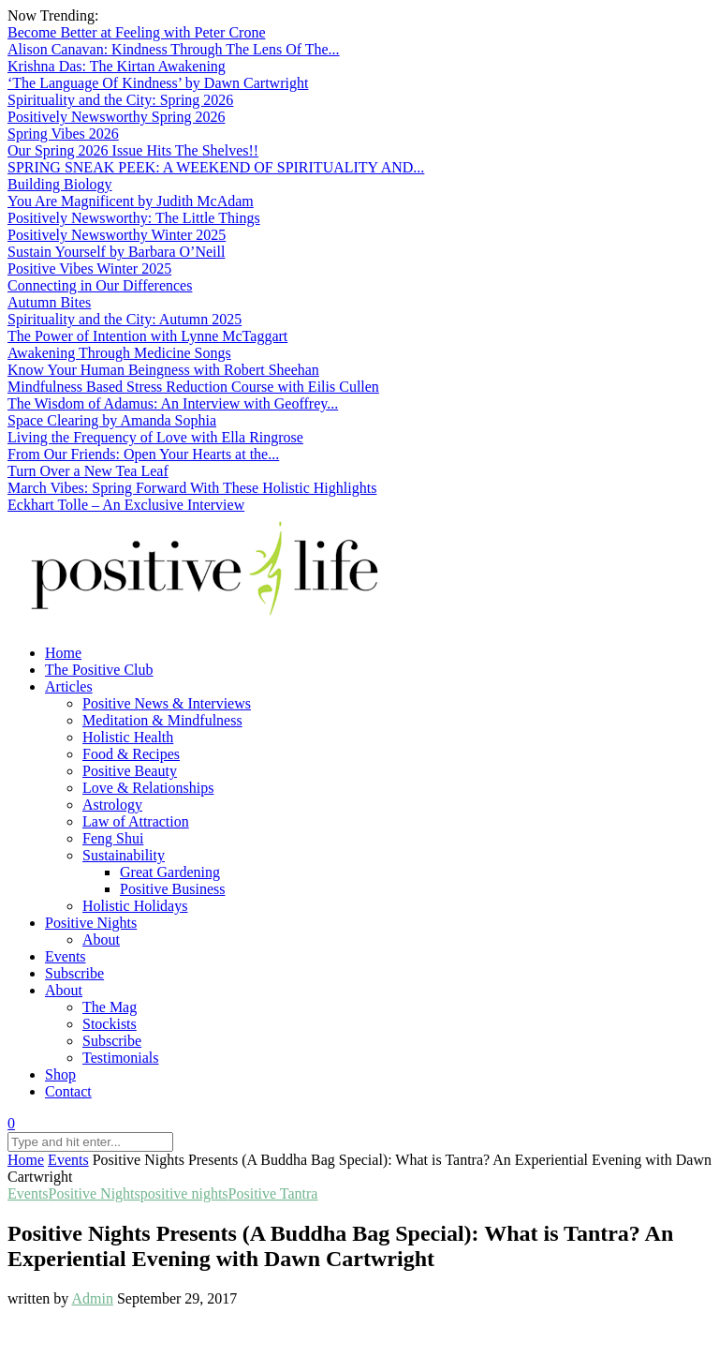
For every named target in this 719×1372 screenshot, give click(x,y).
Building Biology (59, 184)
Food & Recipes (131, 754)
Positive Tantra (273, 1193)
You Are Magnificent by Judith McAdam (130, 201)
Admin (91, 1298)
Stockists (109, 1024)
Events (65, 956)
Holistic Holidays (134, 906)
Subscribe (74, 973)
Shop (60, 1074)
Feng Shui (112, 838)
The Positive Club (99, 670)
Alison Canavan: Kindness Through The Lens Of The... (173, 49)
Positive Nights (91, 923)
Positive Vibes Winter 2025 (89, 268)
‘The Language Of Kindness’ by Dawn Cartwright (157, 83)
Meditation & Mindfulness (162, 720)
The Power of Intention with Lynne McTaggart (147, 336)
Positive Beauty (129, 771)
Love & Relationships (147, 788)
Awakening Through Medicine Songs (119, 353)
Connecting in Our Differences (99, 285)
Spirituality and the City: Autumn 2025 (124, 319)
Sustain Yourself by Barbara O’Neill (116, 252)
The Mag (109, 1007)
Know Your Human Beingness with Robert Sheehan (163, 370)
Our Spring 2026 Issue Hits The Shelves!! (132, 150)
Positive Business (172, 889)
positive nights (184, 1193)
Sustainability (123, 855)
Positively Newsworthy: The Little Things (133, 218)
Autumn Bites (49, 302)
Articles (69, 686)
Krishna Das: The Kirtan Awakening (116, 66)
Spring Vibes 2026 (63, 134)
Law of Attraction (135, 821)
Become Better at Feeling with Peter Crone (136, 32)
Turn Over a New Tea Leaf (88, 471)
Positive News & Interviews (166, 703)
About (101, 939)
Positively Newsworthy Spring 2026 (116, 117)
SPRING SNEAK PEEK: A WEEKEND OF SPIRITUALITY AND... (215, 167)
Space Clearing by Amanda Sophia (111, 420)
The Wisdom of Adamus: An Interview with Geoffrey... (172, 403)
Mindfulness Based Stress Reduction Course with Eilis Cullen (193, 387)
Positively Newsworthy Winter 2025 (116, 235)
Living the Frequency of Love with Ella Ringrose (155, 437)
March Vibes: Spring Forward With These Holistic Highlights (191, 488)
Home (63, 653)
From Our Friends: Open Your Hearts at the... (143, 454)
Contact (68, 1091)
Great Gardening (170, 872)
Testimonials (120, 1058)
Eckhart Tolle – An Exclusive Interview (125, 505)
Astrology (112, 805)
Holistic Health (127, 737)
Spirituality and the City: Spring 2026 (120, 100)
